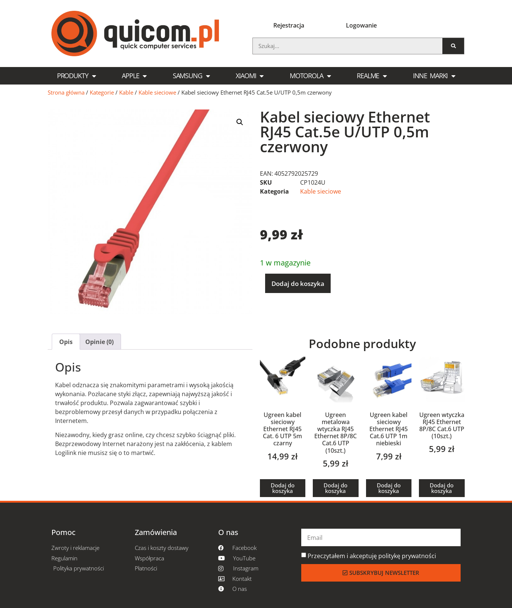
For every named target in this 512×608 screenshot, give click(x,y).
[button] (240, 122)
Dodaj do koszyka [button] (283, 487)
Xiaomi (249, 76)
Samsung (191, 76)
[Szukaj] (453, 46)
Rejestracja (288, 25)
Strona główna (66, 92)
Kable (126, 92)
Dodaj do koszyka (297, 283)
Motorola (310, 76)
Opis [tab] (66, 342)
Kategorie (102, 92)
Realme (372, 76)
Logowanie (361, 25)
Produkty (76, 76)
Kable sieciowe (157, 92)
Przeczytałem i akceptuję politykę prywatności (372, 556)
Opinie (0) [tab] (99, 342)
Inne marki (434, 76)
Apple (134, 76)
